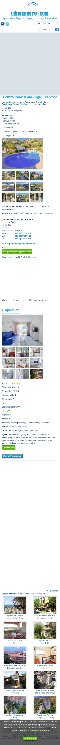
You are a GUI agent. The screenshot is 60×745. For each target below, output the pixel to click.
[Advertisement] (30, 63)
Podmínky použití (39, 730)
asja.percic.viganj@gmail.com (17, 252)
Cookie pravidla (19, 730)
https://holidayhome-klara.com (21, 243)
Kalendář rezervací (12, 456)
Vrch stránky (52, 591)
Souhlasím (30, 738)
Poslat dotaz (8, 448)
